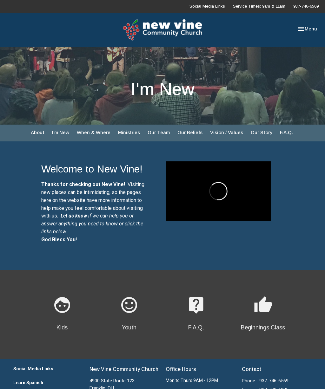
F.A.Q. (286, 132)
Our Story (261, 132)
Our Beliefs (189, 132)
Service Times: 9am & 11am (259, 6)
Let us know (74, 216)
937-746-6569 (306, 6)
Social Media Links (207, 6)
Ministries (129, 132)
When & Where (93, 132)
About (37, 132)
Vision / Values (226, 132)
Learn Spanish (28, 382)
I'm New (60, 132)
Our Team (159, 132)
